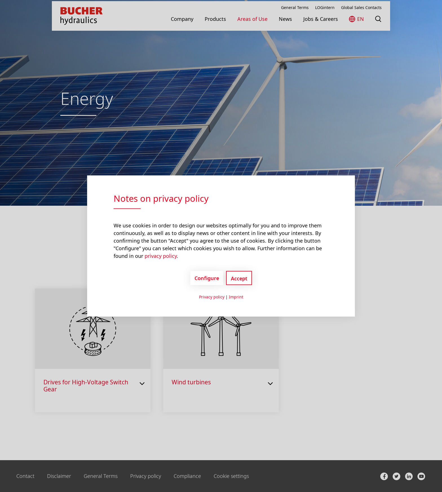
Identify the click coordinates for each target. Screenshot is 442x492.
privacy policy (161, 255)
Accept (239, 278)
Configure (207, 277)
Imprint (236, 297)
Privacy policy (211, 297)
